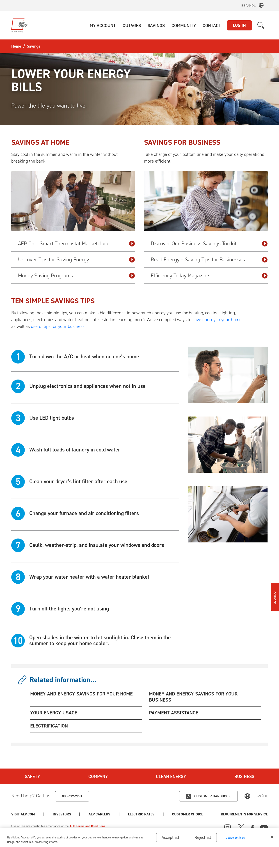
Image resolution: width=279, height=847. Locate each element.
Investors (62, 814)
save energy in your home (217, 319)
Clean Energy (171, 776)
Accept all (170, 839)
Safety (32, 776)
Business (244, 776)
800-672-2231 (72, 796)
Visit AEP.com (23, 814)
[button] (103, 25)
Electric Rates (141, 814)
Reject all (202, 839)
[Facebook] (252, 827)
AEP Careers (99, 814)
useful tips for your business (58, 326)
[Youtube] (264, 827)
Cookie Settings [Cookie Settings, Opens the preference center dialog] (235, 839)
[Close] (272, 839)
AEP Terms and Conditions (87, 826)
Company (98, 776)
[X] (241, 827)
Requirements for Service (244, 814)
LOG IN (239, 25)
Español (248, 5)
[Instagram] (227, 827)
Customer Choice (187, 814)
